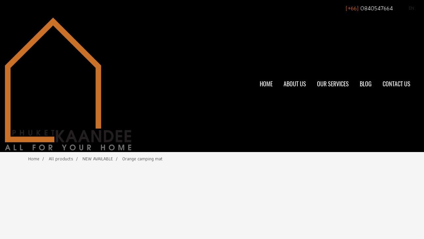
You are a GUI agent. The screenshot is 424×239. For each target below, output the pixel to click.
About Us (295, 84)
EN (407, 8)
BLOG (366, 84)
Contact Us (396, 84)
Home (266, 84)
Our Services (333, 84)
